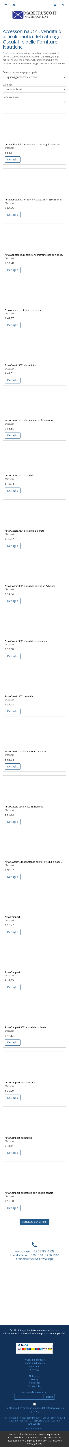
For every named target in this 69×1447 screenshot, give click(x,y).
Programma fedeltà (35, 1359)
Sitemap (34, 1369)
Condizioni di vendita (35, 1362)
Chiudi (38, 1443)
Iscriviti (49, 1396)
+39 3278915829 (43, 1251)
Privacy (34, 1379)
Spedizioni (34, 1366)
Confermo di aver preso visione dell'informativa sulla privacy (35, 1409)
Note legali (34, 1375)
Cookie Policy (35, 1386)
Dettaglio (12, 159)
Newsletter (34, 1382)
